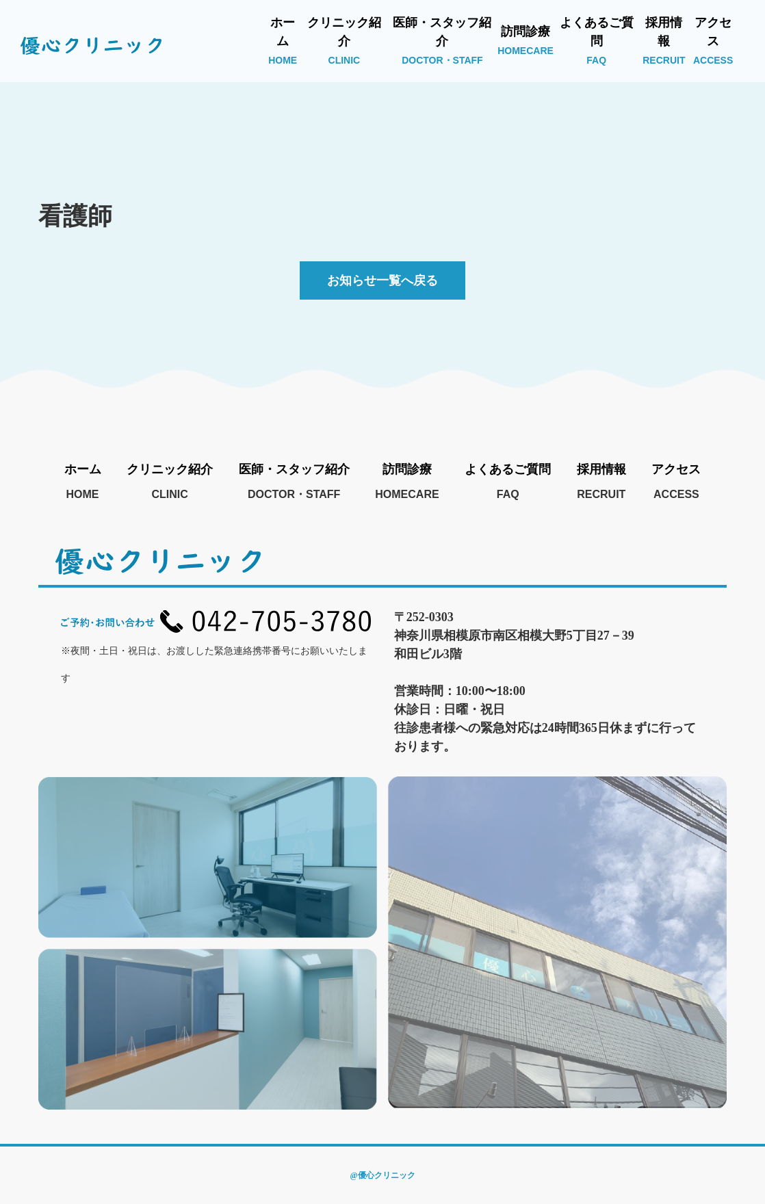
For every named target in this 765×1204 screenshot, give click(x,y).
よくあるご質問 (597, 41)
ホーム (282, 41)
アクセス (713, 41)
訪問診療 (525, 40)
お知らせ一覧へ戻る (382, 280)
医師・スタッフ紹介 (442, 41)
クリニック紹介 (344, 41)
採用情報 (664, 41)
